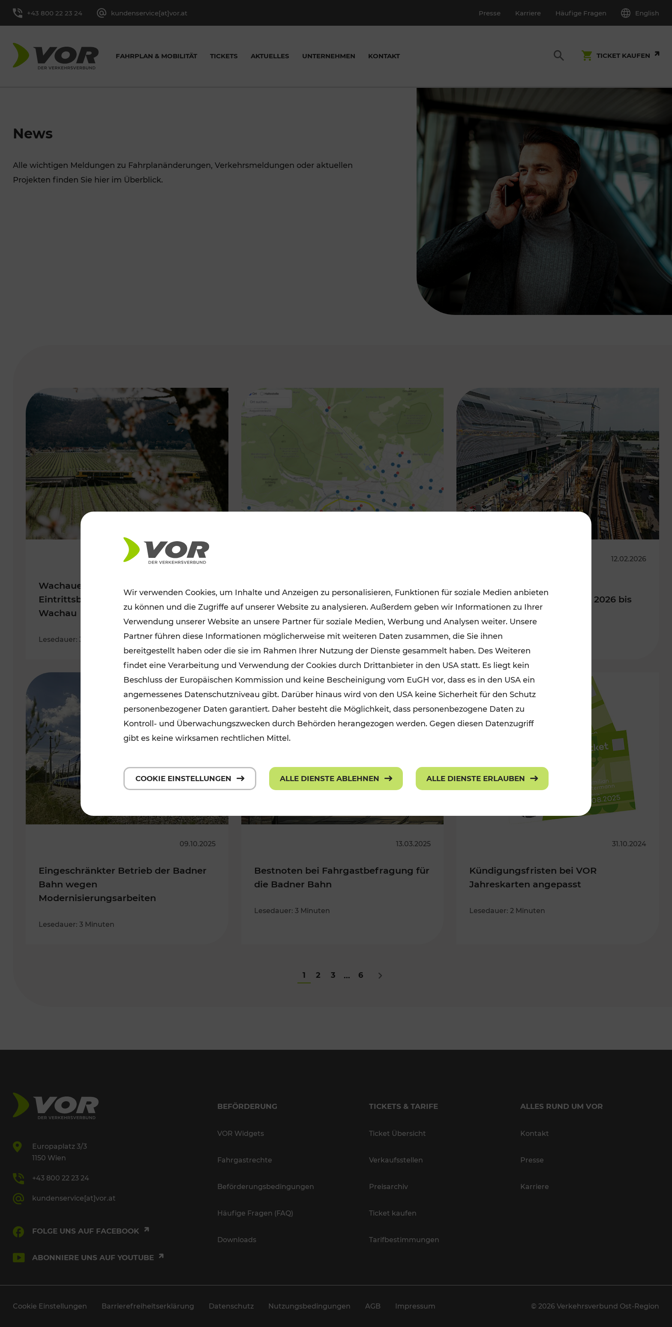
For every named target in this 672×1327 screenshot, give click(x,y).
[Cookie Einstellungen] (189, 778)
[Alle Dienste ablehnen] (336, 778)
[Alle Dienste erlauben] (482, 778)
